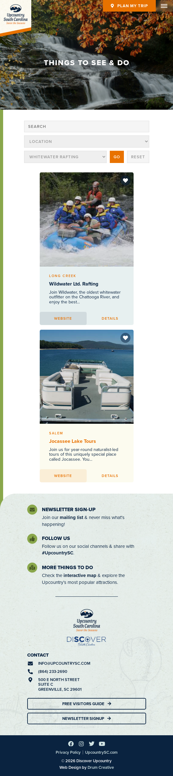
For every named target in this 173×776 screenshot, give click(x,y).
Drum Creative (101, 767)
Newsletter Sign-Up (68, 509)
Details (110, 318)
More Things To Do (67, 567)
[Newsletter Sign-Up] (32, 510)
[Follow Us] (32, 539)
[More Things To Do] (32, 568)
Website (63, 318)
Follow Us (56, 538)
